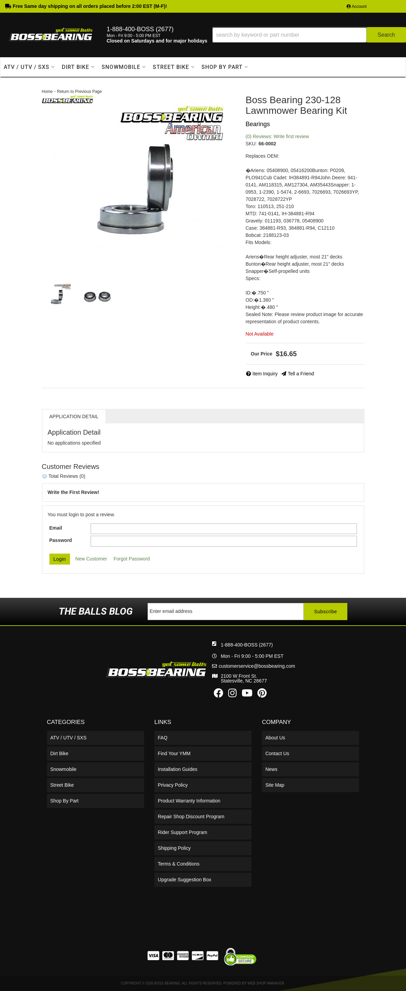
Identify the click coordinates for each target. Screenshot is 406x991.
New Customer (91, 558)
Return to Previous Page (79, 91)
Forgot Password (132, 558)
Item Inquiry (265, 373)
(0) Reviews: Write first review (277, 136)
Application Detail (73, 416)
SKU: (251, 143)
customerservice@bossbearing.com (257, 666)
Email (55, 528)
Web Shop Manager (265, 983)
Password (60, 540)
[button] (309, 35)
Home (47, 91)
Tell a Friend (301, 373)
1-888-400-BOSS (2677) (247, 645)
